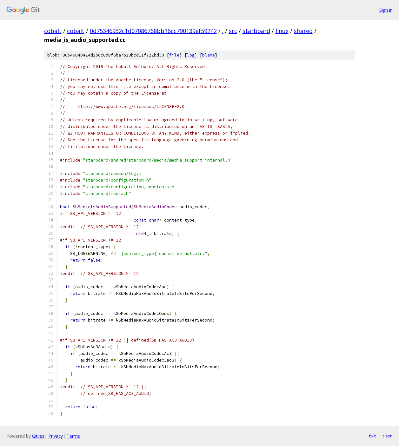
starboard (256, 31)
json (387, 436)
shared (303, 31)
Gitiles (38, 436)
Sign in (386, 10)
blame (208, 55)
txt (372, 436)
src (233, 31)
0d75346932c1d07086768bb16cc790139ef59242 (153, 31)
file (174, 55)
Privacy (55, 436)
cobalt (53, 31)
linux (282, 31)
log (191, 55)
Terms (73, 436)
